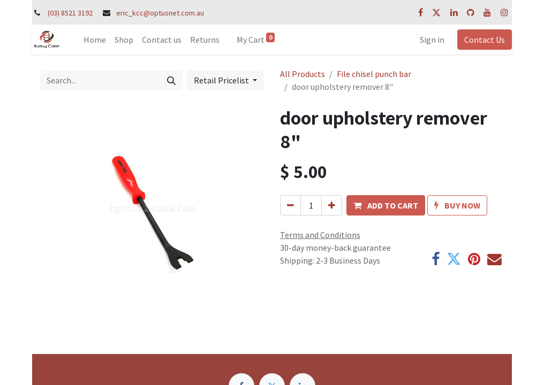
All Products (302, 73)
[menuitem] (94, 39)
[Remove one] (290, 205)
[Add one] (331, 205)
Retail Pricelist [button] (222, 80)
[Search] (171, 80)
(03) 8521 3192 (70, 13)
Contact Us (484, 39)
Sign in (432, 39)
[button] (385, 205)
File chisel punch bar (374, 73)
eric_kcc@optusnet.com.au (160, 13)
